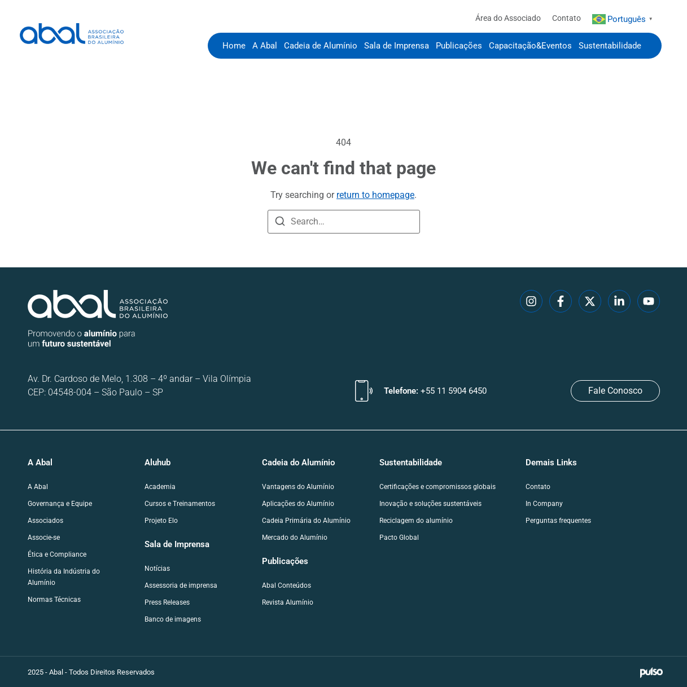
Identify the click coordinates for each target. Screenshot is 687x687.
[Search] (280, 223)
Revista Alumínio (287, 602)
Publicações (459, 46)
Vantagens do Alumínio (298, 487)
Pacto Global (399, 537)
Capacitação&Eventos (530, 46)
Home (234, 46)
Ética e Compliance (57, 554)
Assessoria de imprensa (181, 585)
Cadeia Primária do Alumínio (306, 521)
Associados (45, 521)
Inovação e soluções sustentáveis (430, 504)
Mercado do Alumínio (294, 537)
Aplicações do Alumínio (298, 504)
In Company (544, 504)
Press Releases (167, 602)
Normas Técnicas (54, 600)
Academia (160, 487)
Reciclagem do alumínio (416, 521)
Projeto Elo (161, 521)
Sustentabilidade (610, 46)
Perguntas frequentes (558, 521)
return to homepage (375, 195)
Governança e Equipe (60, 504)
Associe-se (44, 537)
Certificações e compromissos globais (437, 487)
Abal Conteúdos (286, 585)
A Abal (264, 46)
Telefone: (435, 391)
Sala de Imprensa (396, 46)
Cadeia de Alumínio (320, 46)
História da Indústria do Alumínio (64, 577)
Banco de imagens (173, 619)
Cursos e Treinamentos (180, 504)
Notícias (157, 568)
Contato (566, 18)
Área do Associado (508, 18)
